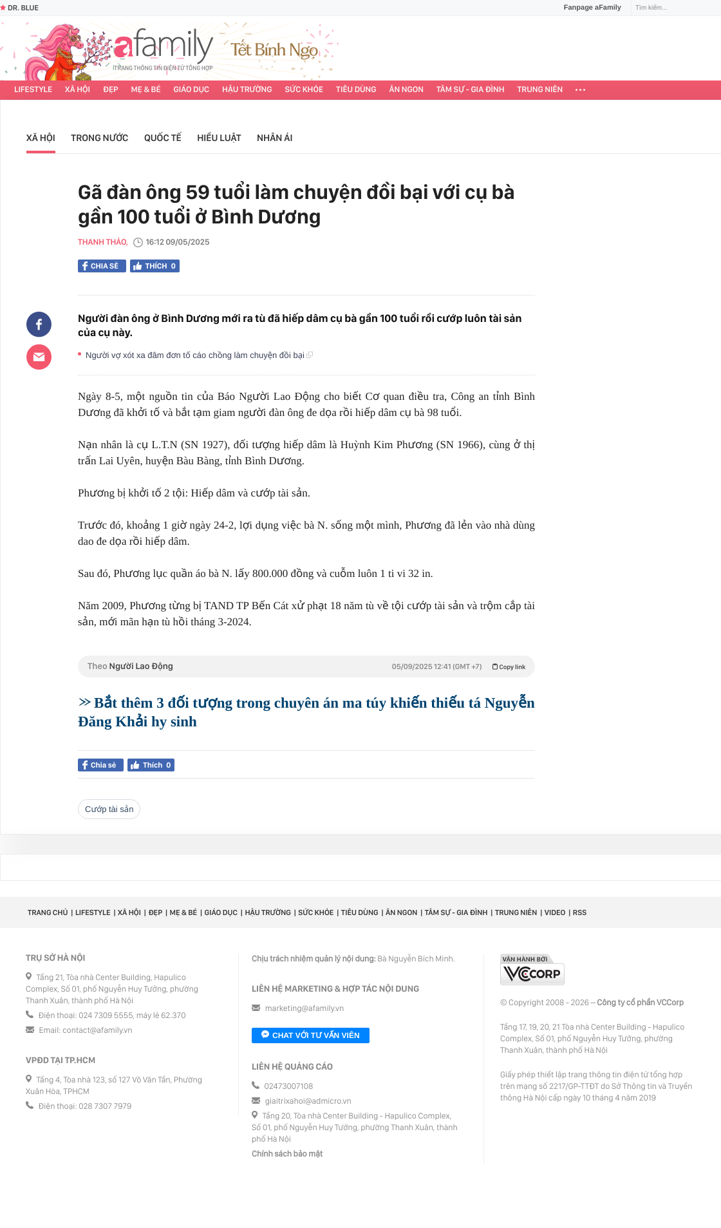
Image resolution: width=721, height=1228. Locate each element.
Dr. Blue (19, 7)
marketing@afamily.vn (304, 1009)
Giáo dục (192, 90)
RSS (579, 912)
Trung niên (540, 90)
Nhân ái (275, 138)
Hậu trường (247, 90)
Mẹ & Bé (146, 90)
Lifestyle (33, 90)
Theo (306, 666)
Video (555, 912)
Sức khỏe (304, 90)
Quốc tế (163, 138)
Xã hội (77, 90)
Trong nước (99, 138)
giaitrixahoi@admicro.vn (308, 1101)
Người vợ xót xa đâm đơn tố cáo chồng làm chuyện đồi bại (199, 355)
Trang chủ (48, 912)
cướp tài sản (109, 809)
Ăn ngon (406, 90)
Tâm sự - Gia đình (470, 90)
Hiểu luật (219, 138)
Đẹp (110, 90)
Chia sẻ (100, 265)
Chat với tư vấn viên (310, 1035)
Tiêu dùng (356, 90)
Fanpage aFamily (587, 8)
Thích (155, 266)
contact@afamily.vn (97, 1030)
